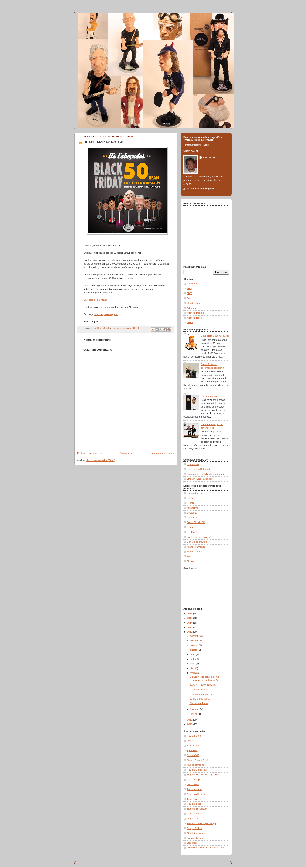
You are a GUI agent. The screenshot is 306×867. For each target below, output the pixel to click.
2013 (190, 627)
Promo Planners (195, 838)
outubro (194, 645)
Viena (190, 322)
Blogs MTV (192, 818)
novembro (195, 640)
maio (193, 663)
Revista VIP (193, 755)
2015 (190, 618)
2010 (190, 724)
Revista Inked (194, 804)
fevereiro (195, 709)
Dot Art (190, 498)
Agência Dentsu (195, 313)
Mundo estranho (195, 765)
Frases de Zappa (198, 689)
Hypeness (192, 750)
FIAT (189, 293)
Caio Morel (209, 157)
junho (193, 659)
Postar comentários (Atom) (100, 460)
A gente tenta (194, 813)
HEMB (190, 503)
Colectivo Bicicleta (196, 794)
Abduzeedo (193, 784)
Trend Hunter (194, 799)
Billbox (190, 561)
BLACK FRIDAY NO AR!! (202, 685)
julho (193, 654)
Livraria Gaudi (194, 493)
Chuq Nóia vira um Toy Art (215, 336)
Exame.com (193, 745)
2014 (190, 622)
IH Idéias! (192, 532)
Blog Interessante (196, 833)
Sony (189, 288)
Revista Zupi (193, 779)
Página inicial (126, 453)
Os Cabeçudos (209, 396)
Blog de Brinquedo (197, 808)
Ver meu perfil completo (200, 188)
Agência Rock (194, 317)
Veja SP (191, 740)
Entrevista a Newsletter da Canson (205, 847)
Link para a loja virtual (95, 300)
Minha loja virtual (196, 546)
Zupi (189, 298)
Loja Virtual (193, 464)
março (193, 673)
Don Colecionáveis (197, 542)
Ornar (190, 527)
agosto (194, 649)
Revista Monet (194, 735)
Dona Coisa (193, 517)
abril (192, 668)
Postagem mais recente (89, 453)
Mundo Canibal (195, 303)
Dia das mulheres (198, 703)
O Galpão (192, 512)
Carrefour (192, 283)
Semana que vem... (199, 698)
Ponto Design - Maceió (199, 537)
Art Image (192, 308)
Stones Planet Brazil (197, 760)
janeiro (194, 713)
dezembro (195, 636)
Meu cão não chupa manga (201, 823)
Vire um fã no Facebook (199, 479)
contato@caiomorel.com (196, 144)
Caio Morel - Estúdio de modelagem (206, 474)
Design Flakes (194, 828)
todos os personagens (106, 314)
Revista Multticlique (197, 769)
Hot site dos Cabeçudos (199, 469)
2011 (190, 719)
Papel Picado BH (196, 522)
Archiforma (192, 507)
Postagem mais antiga (162, 453)
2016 (190, 613)
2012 (190, 632)
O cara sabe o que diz (201, 694)
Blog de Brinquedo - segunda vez (204, 774)
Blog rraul (192, 842)
